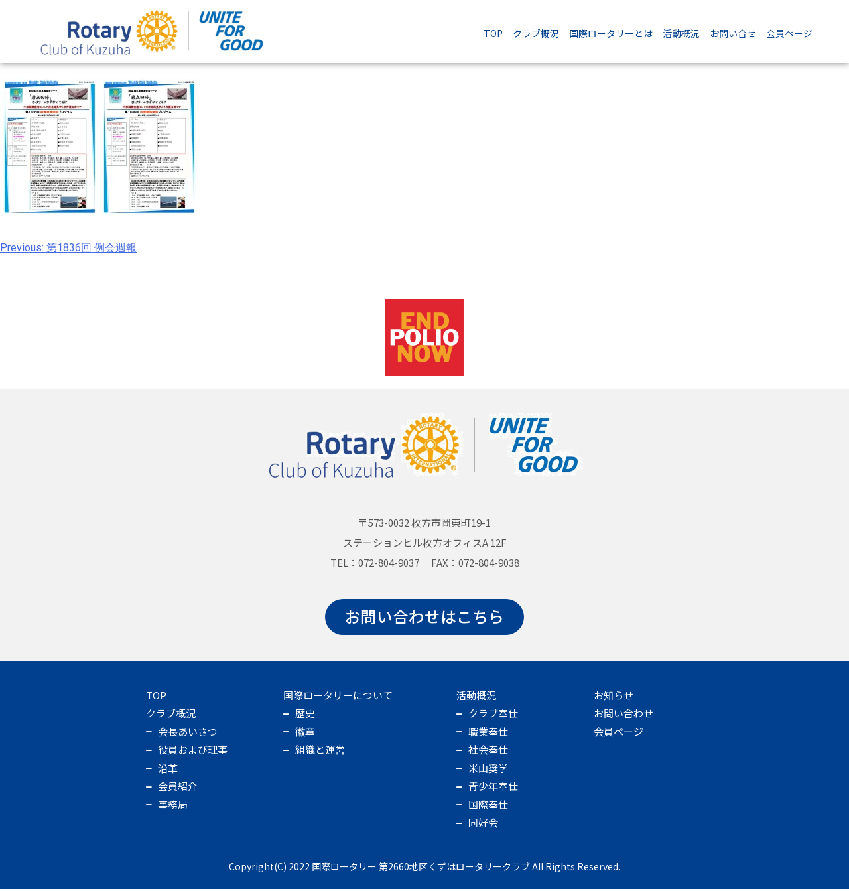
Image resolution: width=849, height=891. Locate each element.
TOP (493, 33)
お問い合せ (733, 33)
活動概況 (681, 33)
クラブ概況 (536, 33)
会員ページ (789, 33)
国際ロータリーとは (611, 33)
